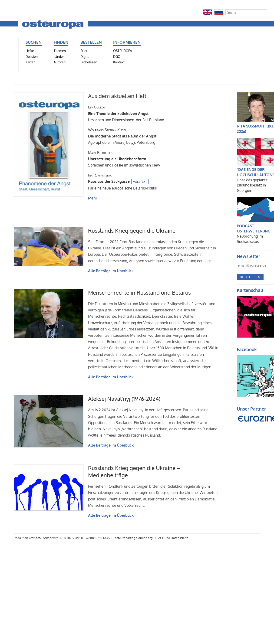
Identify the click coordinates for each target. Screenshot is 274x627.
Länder (59, 56)
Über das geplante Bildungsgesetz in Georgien (252, 185)
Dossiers (32, 56)
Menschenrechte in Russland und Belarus (139, 292)
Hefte (30, 51)
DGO (116, 56)
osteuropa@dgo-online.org (134, 538)
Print (83, 51)
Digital (85, 56)
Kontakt (119, 62)
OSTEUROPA (122, 51)
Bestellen (250, 277)
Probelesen (88, 62)
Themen (60, 51)
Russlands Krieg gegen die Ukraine (131, 230)
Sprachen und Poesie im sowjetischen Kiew (124, 158)
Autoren (60, 62)
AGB (161, 538)
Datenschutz (179, 538)
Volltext (140, 181)
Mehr (92, 198)
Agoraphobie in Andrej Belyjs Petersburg (122, 136)
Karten (30, 62)
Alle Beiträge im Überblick (111, 270)
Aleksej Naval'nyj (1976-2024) (124, 398)
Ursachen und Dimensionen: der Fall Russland (126, 113)
